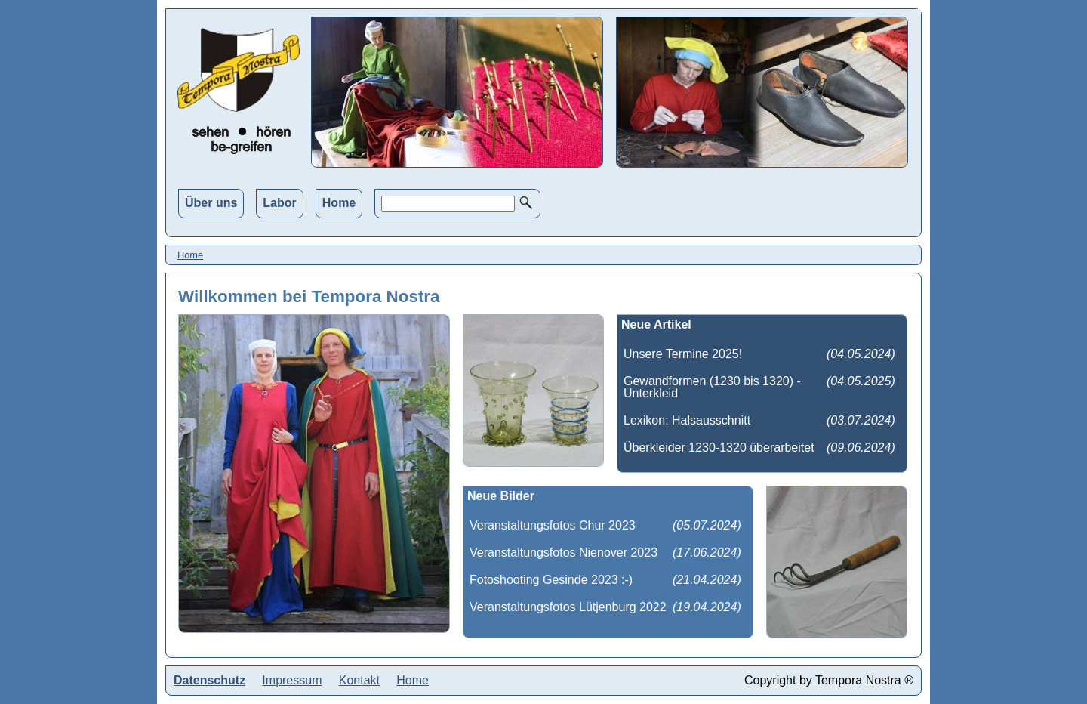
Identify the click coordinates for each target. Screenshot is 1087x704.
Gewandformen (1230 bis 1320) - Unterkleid (712, 387)
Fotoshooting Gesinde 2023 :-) (551, 579)
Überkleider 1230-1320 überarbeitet (719, 447)
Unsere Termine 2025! (683, 353)
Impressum (292, 680)
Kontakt (359, 680)
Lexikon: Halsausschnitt (687, 420)
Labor (279, 202)
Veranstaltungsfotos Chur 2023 (553, 525)
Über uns (211, 202)
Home (339, 202)
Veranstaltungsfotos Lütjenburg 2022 (568, 607)
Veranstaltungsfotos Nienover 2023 (563, 552)
